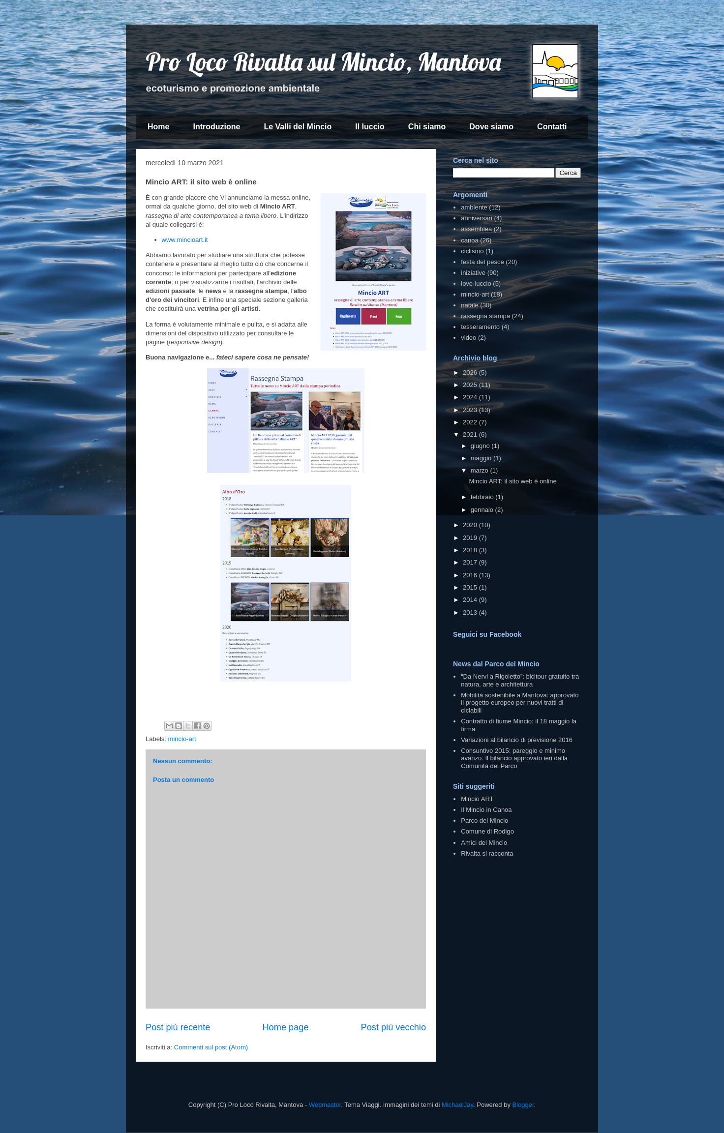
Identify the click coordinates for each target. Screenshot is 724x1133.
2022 (471, 422)
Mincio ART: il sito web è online (512, 481)
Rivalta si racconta (487, 853)
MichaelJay (457, 1104)
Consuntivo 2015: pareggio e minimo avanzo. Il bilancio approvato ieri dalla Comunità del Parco (514, 758)
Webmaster (325, 1104)
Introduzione (216, 126)
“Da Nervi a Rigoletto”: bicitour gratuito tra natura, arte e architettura (520, 680)
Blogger (523, 1104)
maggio (482, 458)
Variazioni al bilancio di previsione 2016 (517, 740)
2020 (471, 525)
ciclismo (472, 251)
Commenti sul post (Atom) (211, 1047)
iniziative (473, 272)
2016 (471, 575)
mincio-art (182, 739)
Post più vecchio (393, 1027)
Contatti (552, 126)
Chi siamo (427, 126)
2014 (471, 599)
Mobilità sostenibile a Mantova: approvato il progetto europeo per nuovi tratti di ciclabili (519, 702)
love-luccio (476, 283)
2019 (471, 537)
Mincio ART (477, 799)
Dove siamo (491, 126)
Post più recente (178, 1027)
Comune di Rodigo (487, 831)
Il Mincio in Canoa (486, 809)
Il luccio (370, 126)
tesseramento (480, 326)
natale (469, 305)
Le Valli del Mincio (298, 126)
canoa (469, 240)
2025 (471, 384)
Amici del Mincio (484, 842)
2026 (471, 372)
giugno (481, 445)
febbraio (483, 497)
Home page (285, 1027)
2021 (471, 434)
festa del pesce (482, 262)
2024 (471, 397)
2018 (471, 550)
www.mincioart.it (185, 239)
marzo (480, 470)
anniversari (476, 218)
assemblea (476, 229)
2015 (471, 587)
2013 (471, 612)
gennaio (483, 509)
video (468, 337)
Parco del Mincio (484, 820)
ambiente (474, 207)
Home (158, 126)
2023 (471, 410)
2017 (471, 562)
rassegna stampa (485, 316)
